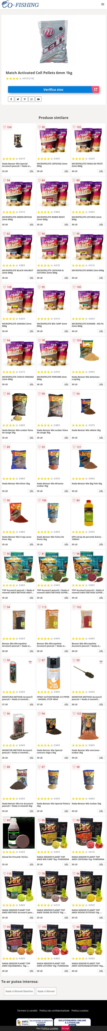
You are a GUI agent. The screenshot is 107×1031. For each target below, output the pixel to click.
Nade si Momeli (46, 991)
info (31, 171)
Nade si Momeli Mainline (19, 991)
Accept (65, 1028)
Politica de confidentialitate (55, 1010)
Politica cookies (80, 1010)
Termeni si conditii (27, 1010)
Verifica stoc (71, 89)
